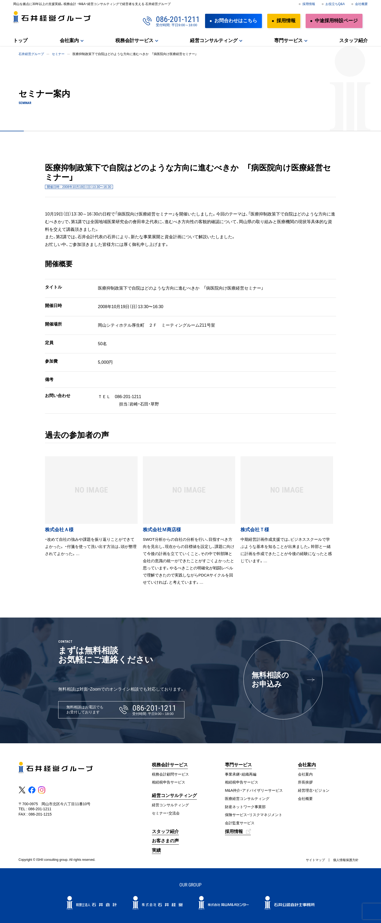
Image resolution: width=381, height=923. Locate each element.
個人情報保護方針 (346, 860)
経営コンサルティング (214, 40)
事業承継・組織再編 (240, 774)
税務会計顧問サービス (170, 774)
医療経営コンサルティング (247, 798)
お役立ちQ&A (335, 4)
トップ (20, 40)
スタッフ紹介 (353, 40)
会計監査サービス (240, 823)
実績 (156, 850)
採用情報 (308, 4)
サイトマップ (315, 860)
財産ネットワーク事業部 (245, 807)
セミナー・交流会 (166, 813)
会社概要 (361, 4)
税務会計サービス (134, 40)
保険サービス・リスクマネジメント (253, 815)
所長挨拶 (305, 782)
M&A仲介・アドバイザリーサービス (254, 790)
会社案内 (69, 40)
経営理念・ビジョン (313, 790)
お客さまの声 (165, 840)
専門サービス (288, 40)
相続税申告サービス (168, 782)
